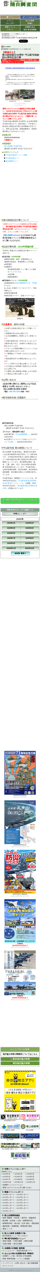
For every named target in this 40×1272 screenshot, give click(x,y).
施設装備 (6, 1226)
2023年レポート (23, 1194)
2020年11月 (11, 548)
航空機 (5, 1220)
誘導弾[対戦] (7, 1223)
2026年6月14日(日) (20, 795)
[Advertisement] (20, 189)
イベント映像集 (24, 1259)
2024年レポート (9, 1194)
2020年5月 (11, 533)
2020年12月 (29, 548)
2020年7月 (11, 538)
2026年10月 (7, 1182)
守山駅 (10, 442)
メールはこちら (30, 17)
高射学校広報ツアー (24, 1251)
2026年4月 (6, 1177)
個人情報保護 (33, 1263)
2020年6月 (29, 533)
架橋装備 (15, 1226)
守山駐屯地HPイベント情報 (16, 155)
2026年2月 (18, 1174)
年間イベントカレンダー (15, 1169)
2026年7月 (6, 1179)
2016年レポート (9, 1205)
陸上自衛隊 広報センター (10, 1146)
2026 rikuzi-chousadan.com (21, 1270)
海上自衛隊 (10, 1136)
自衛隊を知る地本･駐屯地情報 (30, 28)
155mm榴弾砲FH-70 (22, 283)
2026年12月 (31, 1182)
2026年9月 (30, 1179)
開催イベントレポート (10, 28)
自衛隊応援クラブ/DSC (29, 1146)
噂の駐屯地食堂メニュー (15, 1238)
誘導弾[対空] (28, 1220)
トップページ (8, 1263)
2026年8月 (18, 1179)
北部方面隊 (7, 1244)
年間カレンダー (20, 514)
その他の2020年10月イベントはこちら (20, 501)
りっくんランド (9, 1251)
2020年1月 (11, 523)
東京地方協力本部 (20, 1059)
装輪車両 (32, 1218)
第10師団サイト (12, 161)
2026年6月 (30, 1177)
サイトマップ (8, 1266)
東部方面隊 (7, 1241)
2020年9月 (11, 543)
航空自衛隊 (29, 1136)
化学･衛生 (26, 1223)
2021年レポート (23, 1197)
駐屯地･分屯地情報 (24, 1256)
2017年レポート (23, 1203)
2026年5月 (18, 1177)
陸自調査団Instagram (29, 1117)
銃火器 (17, 1223)
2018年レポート (9, 1203)
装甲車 (24, 1218)
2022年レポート (9, 1197)
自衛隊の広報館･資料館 (14, 1248)
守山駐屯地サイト (13, 158)
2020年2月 (29, 523)
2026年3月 (30, 1174)
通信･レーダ (7, 1229)
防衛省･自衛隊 (10, 1127)
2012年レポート (23, 1208)
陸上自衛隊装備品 (30, 22)
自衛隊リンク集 (9, 1256)
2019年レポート (23, 1200)
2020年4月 (29, 528)
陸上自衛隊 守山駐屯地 (13, 146)
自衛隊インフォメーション (13, 1185)
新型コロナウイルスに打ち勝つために (17, 1187)
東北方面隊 (17, 1244)
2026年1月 (6, 1174)
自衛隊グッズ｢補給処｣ (20, 1155)
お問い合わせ (20, 1263)
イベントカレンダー (10, 22)
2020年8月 (29, 538)
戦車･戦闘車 (7, 1218)
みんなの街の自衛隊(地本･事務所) (19, 1253)
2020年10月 (29, 543)
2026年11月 (19, 1182)
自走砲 (12, 1220)
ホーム (11, 17)
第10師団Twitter (11, 235)
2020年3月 (11, 528)
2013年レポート (9, 1208)
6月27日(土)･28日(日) (20, 894)
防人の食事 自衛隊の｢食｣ (15, 1233)
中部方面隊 (17, 1241)
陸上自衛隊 (29, 1127)
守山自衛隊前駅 (21, 434)
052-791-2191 (14, 391)
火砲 (19, 1220)
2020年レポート (9, 1200)
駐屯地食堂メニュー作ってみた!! (15, 1236)
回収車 (16, 1218)
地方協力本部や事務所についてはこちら (20, 1054)
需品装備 (35, 1223)
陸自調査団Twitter (10, 1117)
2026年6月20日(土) (20, 844)
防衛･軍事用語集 (9, 1259)
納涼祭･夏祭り (20, 553)
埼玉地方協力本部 (20, 1063)
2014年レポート (23, 1205)
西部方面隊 (28, 1241)
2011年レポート (9, 1211)
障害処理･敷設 (26, 1226)
